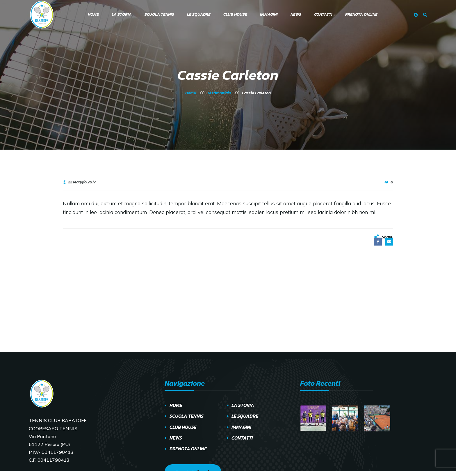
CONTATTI (242, 437)
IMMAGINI (241, 427)
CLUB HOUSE (183, 427)
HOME (176, 405)
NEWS (176, 437)
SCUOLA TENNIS (187, 415)
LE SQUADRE (244, 415)
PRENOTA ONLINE (188, 448)
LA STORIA (242, 405)
